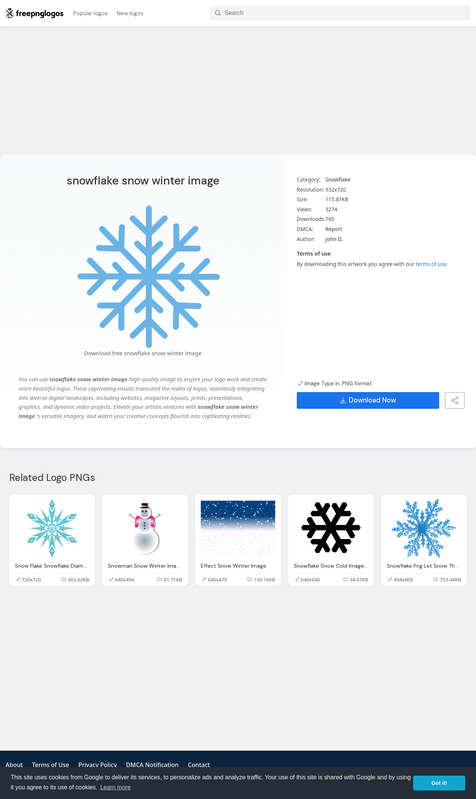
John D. (334, 239)
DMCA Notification (152, 765)
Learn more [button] (115, 787)
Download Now (368, 400)
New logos (130, 13)
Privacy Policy (97, 765)
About (14, 765)
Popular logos (90, 13)
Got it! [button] (439, 783)
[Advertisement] (238, 95)
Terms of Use (50, 765)
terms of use (431, 263)
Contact (199, 765)
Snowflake (337, 179)
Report (333, 228)
